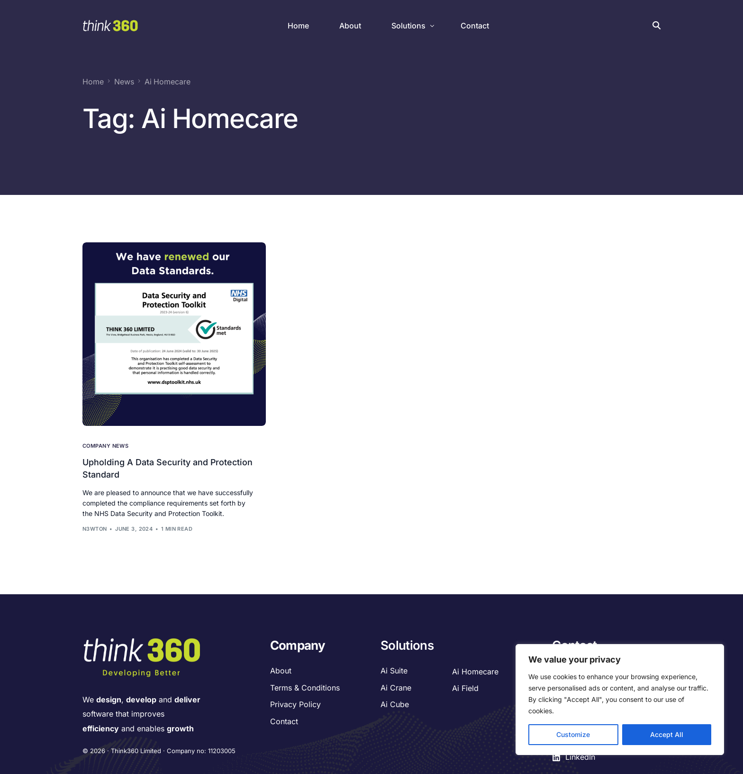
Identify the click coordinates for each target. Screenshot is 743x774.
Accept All (666, 734)
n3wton (94, 528)
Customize (573, 734)
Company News (105, 445)
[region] (620, 699)
